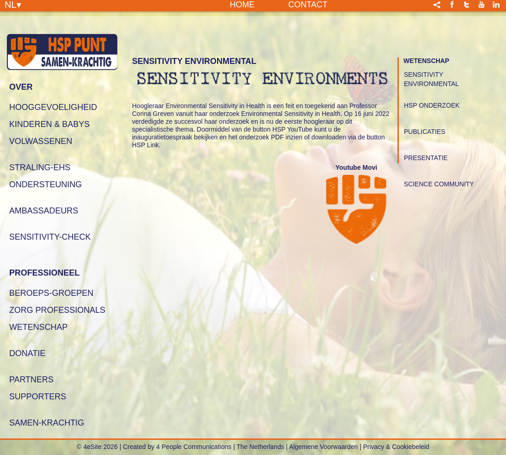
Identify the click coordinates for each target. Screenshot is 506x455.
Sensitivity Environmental (431, 79)
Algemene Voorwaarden (323, 446)
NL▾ (13, 4)
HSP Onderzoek (432, 105)
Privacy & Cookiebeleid (396, 446)
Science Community (439, 184)
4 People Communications (193, 446)
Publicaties (424, 131)
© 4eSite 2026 (97, 446)
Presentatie (426, 157)
